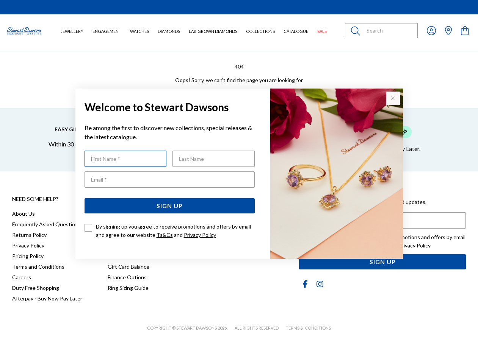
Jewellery (72, 31)
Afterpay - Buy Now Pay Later (47, 298)
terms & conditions (308, 327)
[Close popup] (393, 98)
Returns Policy (29, 235)
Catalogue (296, 31)
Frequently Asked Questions (46, 224)
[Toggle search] (357, 30)
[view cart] (465, 30)
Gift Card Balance (128, 266)
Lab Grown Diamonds (213, 31)
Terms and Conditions (38, 266)
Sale (322, 31)
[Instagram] (318, 284)
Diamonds (169, 31)
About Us (23, 213)
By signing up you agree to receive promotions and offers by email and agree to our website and (173, 230)
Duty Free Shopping (35, 288)
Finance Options (127, 277)
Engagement (106, 31)
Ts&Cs (165, 235)
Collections (260, 31)
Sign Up (170, 205)
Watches (139, 31)
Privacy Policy (200, 235)
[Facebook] (305, 284)
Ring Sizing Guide (128, 288)
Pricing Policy (28, 256)
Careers (21, 277)
